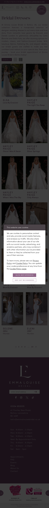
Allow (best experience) (25, 275)
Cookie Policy (22, 263)
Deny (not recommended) (24, 280)
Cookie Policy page (18, 269)
